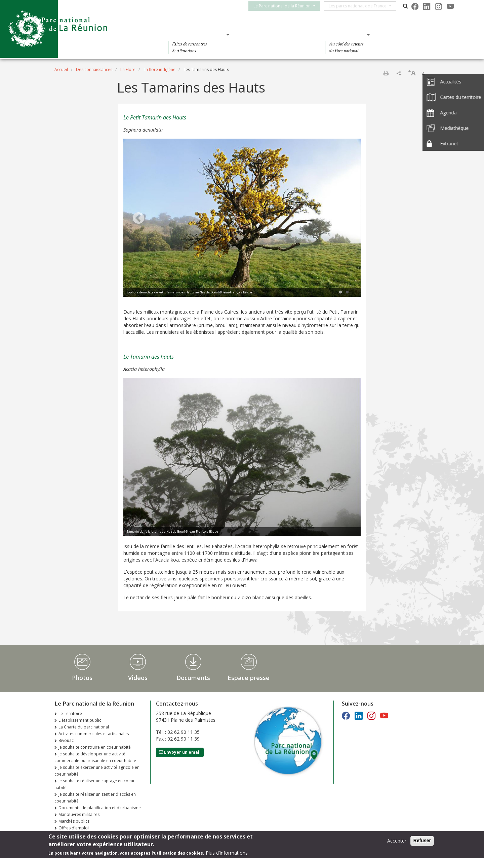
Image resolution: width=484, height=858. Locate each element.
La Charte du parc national (83, 727)
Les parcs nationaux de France (362, 6)
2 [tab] (347, 292)
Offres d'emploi (73, 828)
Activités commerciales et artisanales (93, 734)
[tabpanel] (242, 219)
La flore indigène (159, 69)
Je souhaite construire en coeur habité (94, 747)
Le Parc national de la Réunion (286, 6)
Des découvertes (196, 35)
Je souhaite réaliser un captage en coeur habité (94, 784)
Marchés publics (73, 821)
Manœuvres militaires (78, 814)
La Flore (127, 69)
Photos (82, 678)
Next (345, 218)
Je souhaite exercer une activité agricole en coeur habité (96, 770)
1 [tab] (340, 292)
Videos (138, 678)
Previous (138, 218)
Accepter (396, 840)
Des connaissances (275, 35)
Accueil (61, 69)
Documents (193, 678)
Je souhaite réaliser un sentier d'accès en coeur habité (95, 797)
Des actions (345, 35)
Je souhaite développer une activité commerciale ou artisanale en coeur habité (95, 757)
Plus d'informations (227, 853)
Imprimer (385, 73)
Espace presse (249, 678)
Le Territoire (70, 713)
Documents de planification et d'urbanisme (99, 808)
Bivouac (66, 740)
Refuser (422, 840)
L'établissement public (79, 720)
